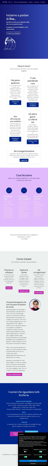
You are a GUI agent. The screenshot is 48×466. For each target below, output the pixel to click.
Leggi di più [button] (24, 160)
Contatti (42, 2)
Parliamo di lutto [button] (15, 102)
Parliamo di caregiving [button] (32, 104)
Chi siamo (36, 2)
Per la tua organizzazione (20, 2)
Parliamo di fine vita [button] (32, 141)
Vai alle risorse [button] (24, 291)
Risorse (31, 2)
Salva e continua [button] (33, 460)
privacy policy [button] (28, 437)
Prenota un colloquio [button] (13, 33)
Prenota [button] (9, 288)
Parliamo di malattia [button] (15, 139)
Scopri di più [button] (38, 293)
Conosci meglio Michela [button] (14, 375)
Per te (10, 2)
